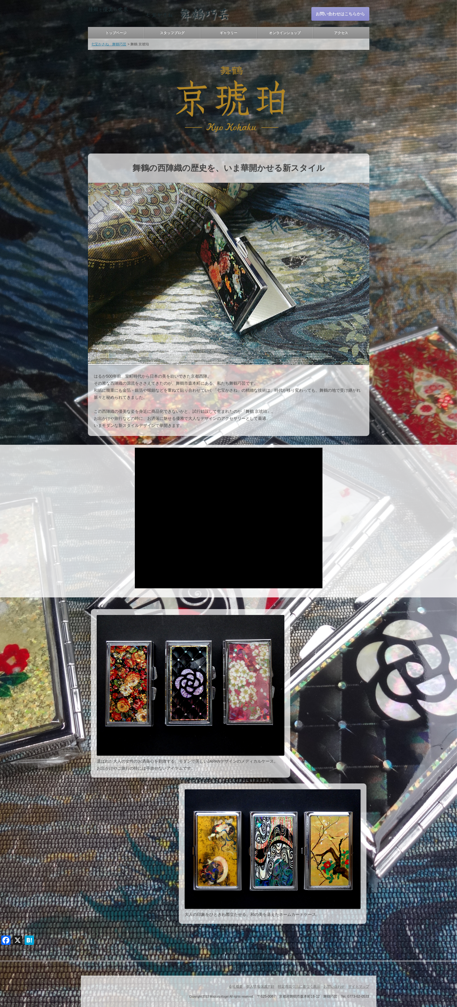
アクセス (341, 33)
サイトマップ (358, 986)
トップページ (116, 33)
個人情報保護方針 (260, 986)
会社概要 (236, 986)
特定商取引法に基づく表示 (299, 986)
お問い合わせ (334, 986)
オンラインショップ (285, 33)
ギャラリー (228, 33)
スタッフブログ (172, 33)
